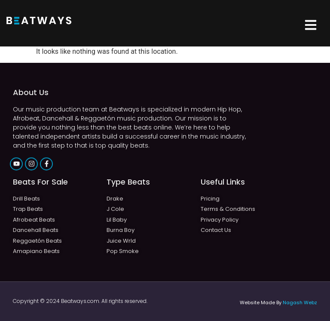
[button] (310, 26)
